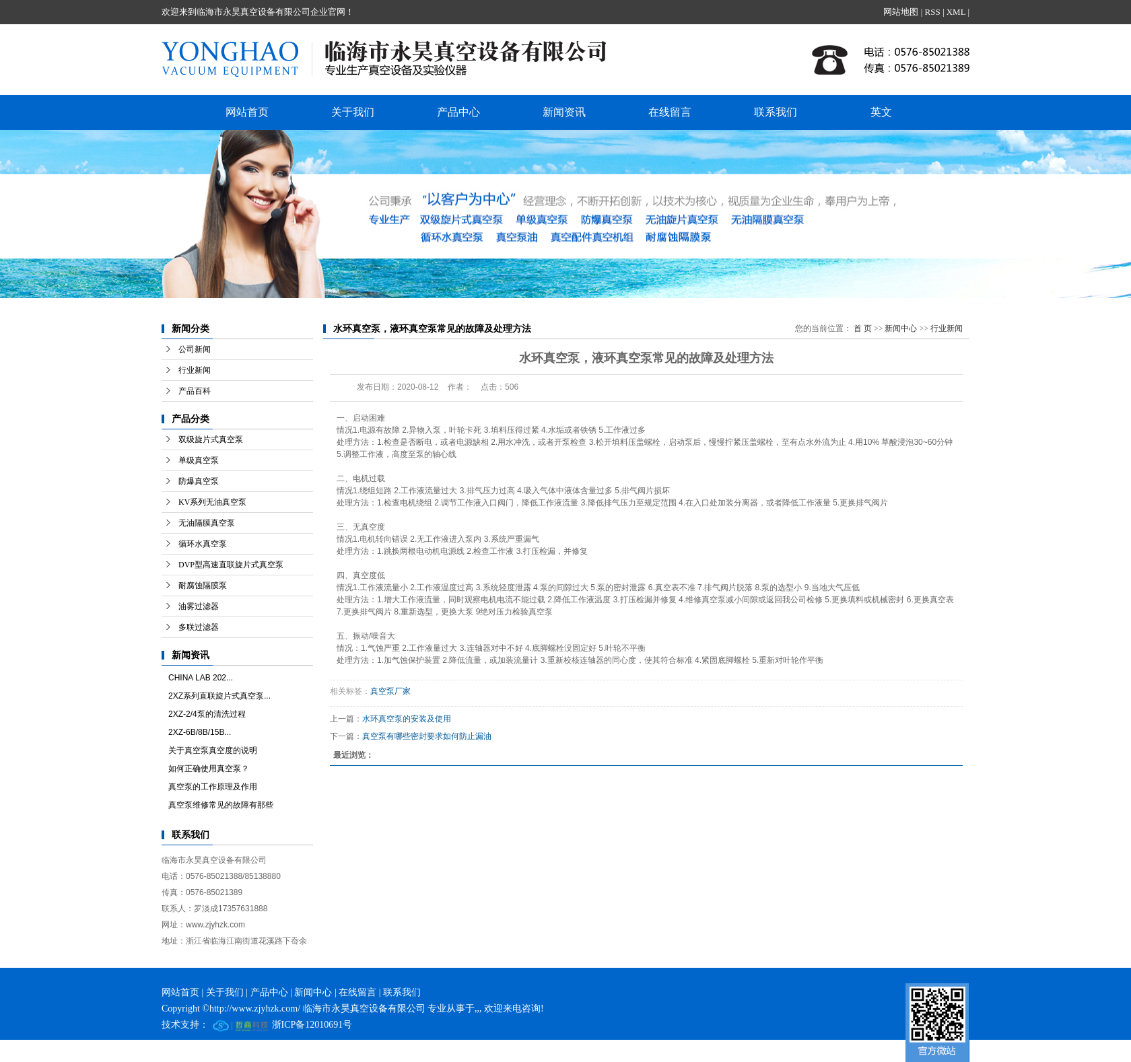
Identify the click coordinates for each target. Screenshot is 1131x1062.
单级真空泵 (198, 460)
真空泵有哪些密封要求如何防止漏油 (426, 736)
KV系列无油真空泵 (212, 502)
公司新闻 (194, 349)
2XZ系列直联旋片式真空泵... (219, 696)
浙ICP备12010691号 (312, 1025)
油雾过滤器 (198, 606)
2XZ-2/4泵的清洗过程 (207, 714)
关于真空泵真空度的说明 (212, 750)
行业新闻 (194, 370)
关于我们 (352, 112)
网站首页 (247, 112)
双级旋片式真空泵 (210, 439)
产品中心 (458, 112)
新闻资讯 (564, 112)
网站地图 (900, 12)
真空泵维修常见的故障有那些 (220, 805)
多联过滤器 (198, 627)
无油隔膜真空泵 (206, 523)
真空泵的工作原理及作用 (212, 786)
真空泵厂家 (390, 691)
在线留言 (669, 112)
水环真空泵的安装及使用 (406, 718)
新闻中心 (901, 328)
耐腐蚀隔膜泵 (202, 585)
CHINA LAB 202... (200, 677)
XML (956, 12)
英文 (881, 112)
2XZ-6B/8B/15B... (199, 732)
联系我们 (775, 112)
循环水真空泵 (202, 543)
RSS (932, 12)
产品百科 (194, 391)
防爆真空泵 (198, 481)
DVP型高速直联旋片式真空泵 (230, 564)
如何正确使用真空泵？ (208, 768)
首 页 (863, 328)
